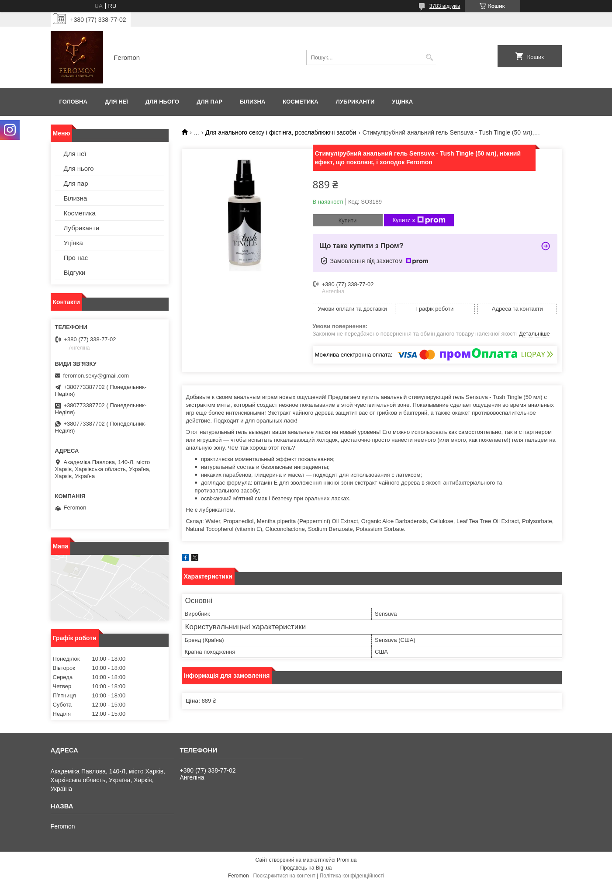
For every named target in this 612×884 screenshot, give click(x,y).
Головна (73, 101)
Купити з (419, 220)
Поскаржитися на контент (284, 876)
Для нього (162, 101)
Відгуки (75, 272)
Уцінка (402, 101)
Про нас (76, 257)
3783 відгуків (444, 6)
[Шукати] (429, 57)
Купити (348, 220)
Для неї (116, 101)
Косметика (300, 101)
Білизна (252, 101)
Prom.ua (346, 860)
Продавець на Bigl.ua (306, 868)
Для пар (209, 101)
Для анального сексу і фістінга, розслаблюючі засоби (280, 132)
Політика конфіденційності (352, 876)
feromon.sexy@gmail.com (96, 375)
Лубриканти (355, 101)
